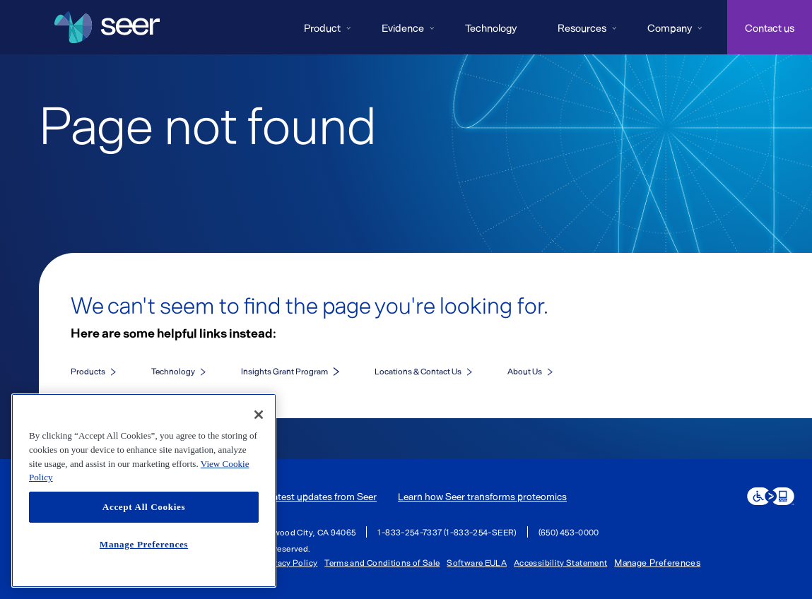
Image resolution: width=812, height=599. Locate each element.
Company (669, 27)
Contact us (769, 27)
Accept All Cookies (143, 507)
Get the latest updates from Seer (307, 496)
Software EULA (477, 562)
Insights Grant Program (284, 371)
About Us (524, 371)
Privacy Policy (289, 562)
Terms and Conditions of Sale (382, 562)
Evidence (403, 27)
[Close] (258, 414)
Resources (582, 27)
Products (88, 371)
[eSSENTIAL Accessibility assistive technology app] (770, 496)
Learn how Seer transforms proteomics (482, 496)
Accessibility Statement (560, 562)
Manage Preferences (657, 562)
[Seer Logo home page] (107, 27)
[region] (143, 490)
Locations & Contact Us (418, 371)
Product (322, 27)
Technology (491, 27)
